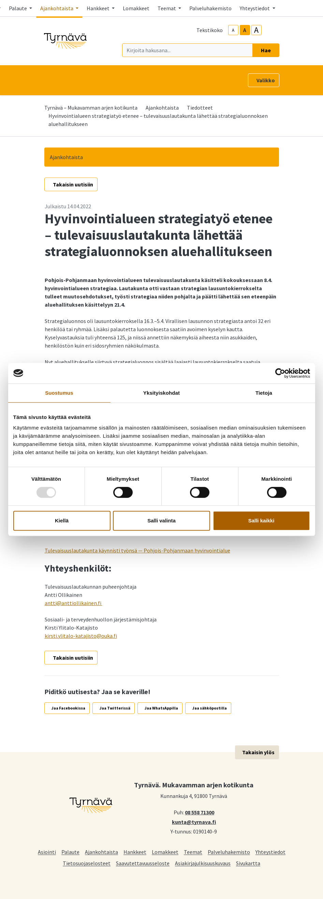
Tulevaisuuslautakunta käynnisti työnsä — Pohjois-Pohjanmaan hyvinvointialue (137, 550)
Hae (266, 50)
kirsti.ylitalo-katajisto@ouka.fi (81, 635)
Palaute (70, 851)
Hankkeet (134, 851)
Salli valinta (161, 520)
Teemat (193, 851)
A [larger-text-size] (256, 30)
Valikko (265, 80)
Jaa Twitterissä (115, 708)
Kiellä (62, 520)
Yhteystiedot (270, 851)
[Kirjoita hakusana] (187, 50)
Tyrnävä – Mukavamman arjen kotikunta (90, 107)
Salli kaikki (261, 520)
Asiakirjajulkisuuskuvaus (203, 863)
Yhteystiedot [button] (255, 8)
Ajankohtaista (162, 107)
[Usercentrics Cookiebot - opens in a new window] (280, 373)
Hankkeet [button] (99, 8)
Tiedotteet (200, 107)
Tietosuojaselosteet (87, 863)
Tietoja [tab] (263, 393)
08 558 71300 (199, 812)
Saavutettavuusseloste (143, 863)
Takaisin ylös (258, 752)
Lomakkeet (136, 8)
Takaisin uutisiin (73, 184)
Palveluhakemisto (210, 8)
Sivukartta (248, 863)
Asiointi (47, 851)
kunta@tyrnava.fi (194, 821)
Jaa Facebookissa (68, 708)
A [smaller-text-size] (233, 30)
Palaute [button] (18, 8)
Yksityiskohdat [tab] (161, 393)
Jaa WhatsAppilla (161, 708)
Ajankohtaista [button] (57, 8)
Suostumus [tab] (59, 393)
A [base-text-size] (244, 30)
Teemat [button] (167, 8)
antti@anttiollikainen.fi (73, 603)
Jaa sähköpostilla (209, 708)
